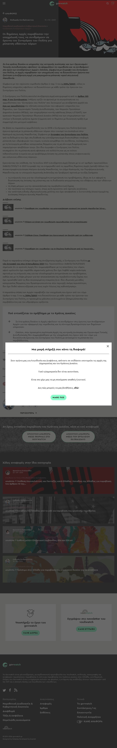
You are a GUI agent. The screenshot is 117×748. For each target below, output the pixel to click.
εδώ (76, 388)
